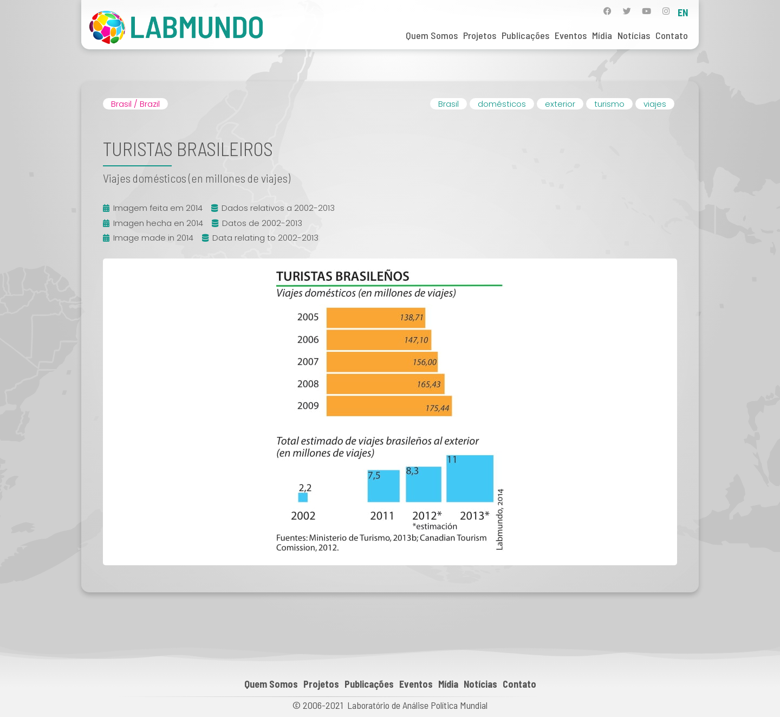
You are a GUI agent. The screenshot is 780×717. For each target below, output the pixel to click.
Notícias (634, 35)
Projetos (479, 35)
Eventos (571, 35)
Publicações (525, 35)
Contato (671, 35)
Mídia (602, 35)
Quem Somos (432, 35)
